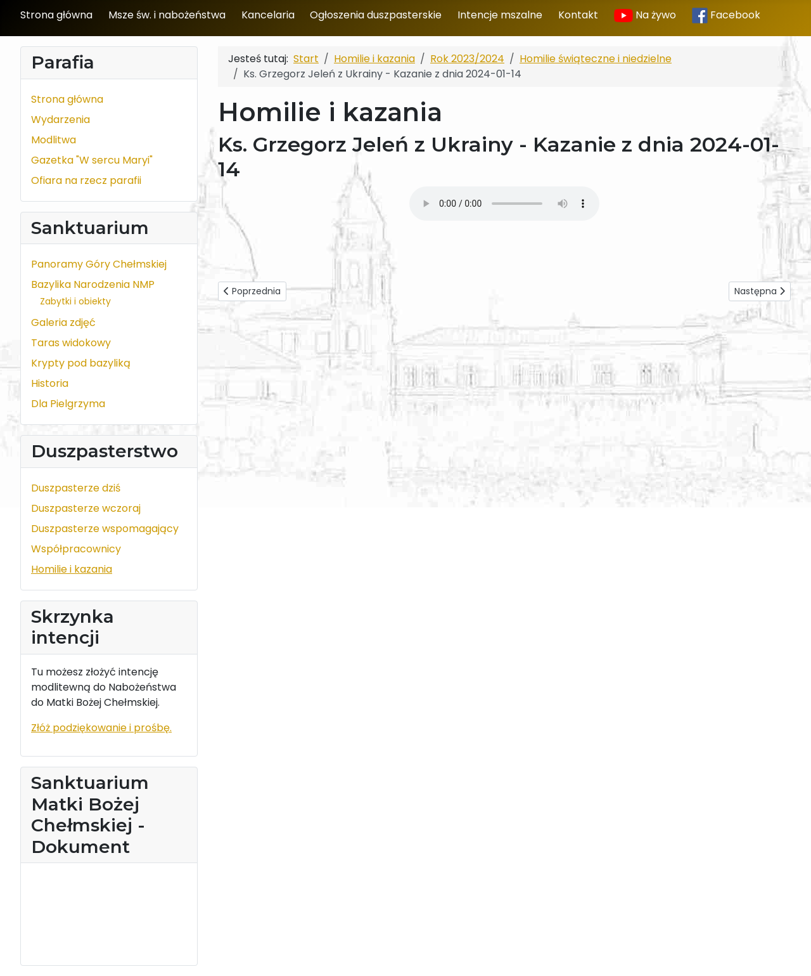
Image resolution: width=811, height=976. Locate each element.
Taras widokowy (71, 342)
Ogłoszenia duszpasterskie (376, 15)
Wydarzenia (60, 119)
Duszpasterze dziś (75, 488)
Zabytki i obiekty (75, 301)
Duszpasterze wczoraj (86, 508)
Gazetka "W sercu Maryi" (92, 160)
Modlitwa (53, 140)
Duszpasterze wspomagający (105, 528)
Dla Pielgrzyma (68, 403)
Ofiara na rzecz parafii (86, 180)
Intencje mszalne (499, 15)
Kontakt (578, 15)
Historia (49, 383)
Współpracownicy (76, 549)
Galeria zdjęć (63, 322)
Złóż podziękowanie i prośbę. (101, 727)
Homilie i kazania (71, 569)
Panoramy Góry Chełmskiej (99, 264)
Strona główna (56, 15)
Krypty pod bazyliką (81, 363)
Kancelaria (268, 15)
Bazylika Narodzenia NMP (93, 284)
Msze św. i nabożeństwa (167, 15)
